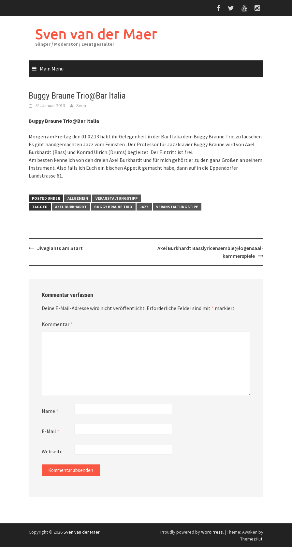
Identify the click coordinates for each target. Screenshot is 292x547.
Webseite (52, 451)
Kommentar (57, 324)
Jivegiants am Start (60, 248)
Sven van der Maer (96, 34)
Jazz (144, 206)
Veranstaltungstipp (116, 198)
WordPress (212, 532)
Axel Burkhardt (71, 206)
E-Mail (50, 431)
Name (50, 411)
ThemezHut (251, 539)
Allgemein (77, 198)
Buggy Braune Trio (113, 206)
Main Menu (52, 68)
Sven (81, 105)
